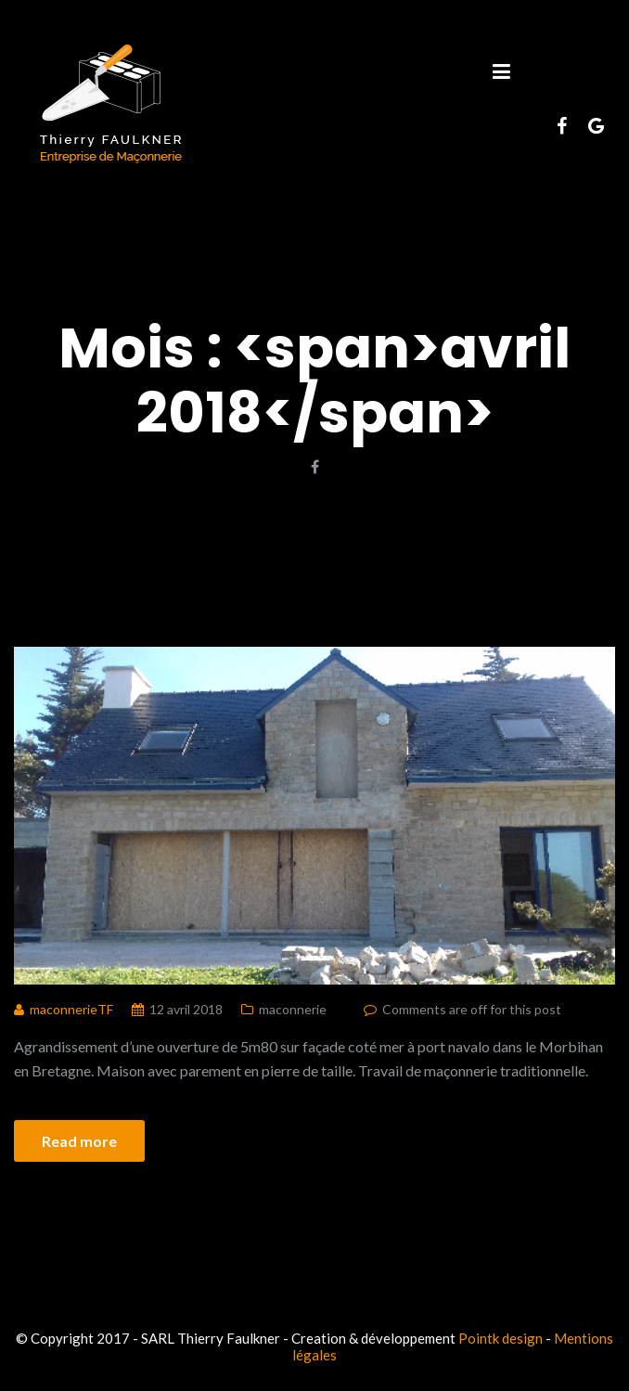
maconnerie (293, 1009)
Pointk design (500, 1338)
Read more (79, 1141)
